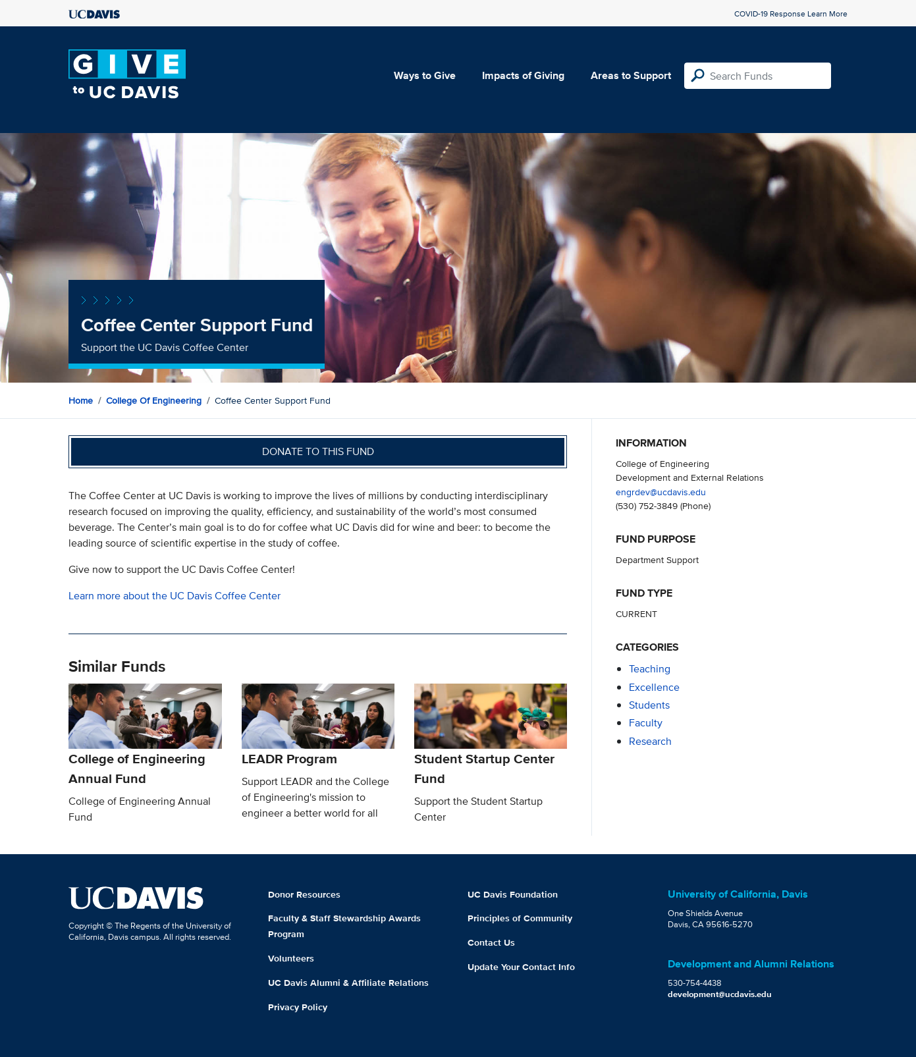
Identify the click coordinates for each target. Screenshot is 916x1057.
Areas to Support (631, 75)
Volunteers (291, 958)
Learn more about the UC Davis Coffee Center (174, 595)
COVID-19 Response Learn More (791, 13)
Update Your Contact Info (521, 966)
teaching (649, 668)
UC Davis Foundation (513, 894)
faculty (645, 722)
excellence (654, 687)
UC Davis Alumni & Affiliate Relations (348, 982)
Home (80, 400)
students (649, 705)
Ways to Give (425, 75)
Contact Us (491, 942)
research (650, 741)
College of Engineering (154, 400)
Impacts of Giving (523, 75)
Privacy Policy (297, 1007)
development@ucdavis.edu (720, 994)
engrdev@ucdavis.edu (661, 492)
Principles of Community (520, 918)
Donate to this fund (318, 451)
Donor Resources (304, 894)
